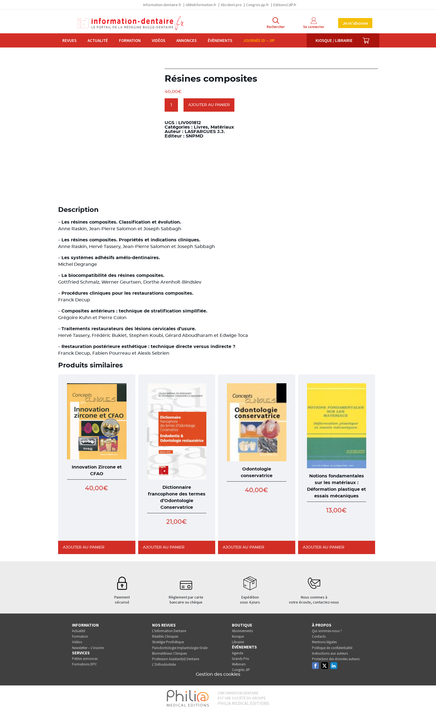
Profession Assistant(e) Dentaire (175, 659)
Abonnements (242, 631)
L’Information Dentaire (169, 631)
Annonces (186, 40)
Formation (130, 40)
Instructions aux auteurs (330, 653)
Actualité (98, 40)
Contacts (319, 636)
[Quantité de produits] (171, 105)
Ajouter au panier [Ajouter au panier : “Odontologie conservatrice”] (243, 547)
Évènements (220, 40)
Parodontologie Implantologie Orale (179, 647)
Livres (201, 127)
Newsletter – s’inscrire (88, 647)
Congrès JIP (241, 669)
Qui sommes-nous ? (327, 631)
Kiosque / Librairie (334, 40)
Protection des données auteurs (336, 659)
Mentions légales (324, 642)
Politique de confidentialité (332, 647)
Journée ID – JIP (259, 40)
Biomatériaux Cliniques (169, 653)
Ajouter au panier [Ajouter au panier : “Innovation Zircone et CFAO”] (83, 547)
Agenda (237, 653)
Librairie (238, 642)
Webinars (239, 664)
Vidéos (158, 40)
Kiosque (238, 636)
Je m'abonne (355, 23)
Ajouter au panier (209, 105)
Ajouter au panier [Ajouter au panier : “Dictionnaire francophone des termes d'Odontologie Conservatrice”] (163, 547)
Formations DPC (84, 664)
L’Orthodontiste (164, 664)
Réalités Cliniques (165, 636)
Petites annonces (85, 658)
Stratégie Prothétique (168, 642)
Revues (69, 40)
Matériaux (222, 127)
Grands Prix (240, 658)
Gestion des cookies (218, 674)
